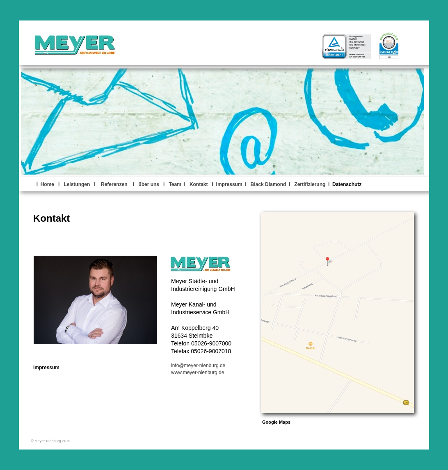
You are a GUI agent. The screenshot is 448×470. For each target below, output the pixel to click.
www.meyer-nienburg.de (197, 372)
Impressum (46, 367)
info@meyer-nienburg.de (198, 365)
